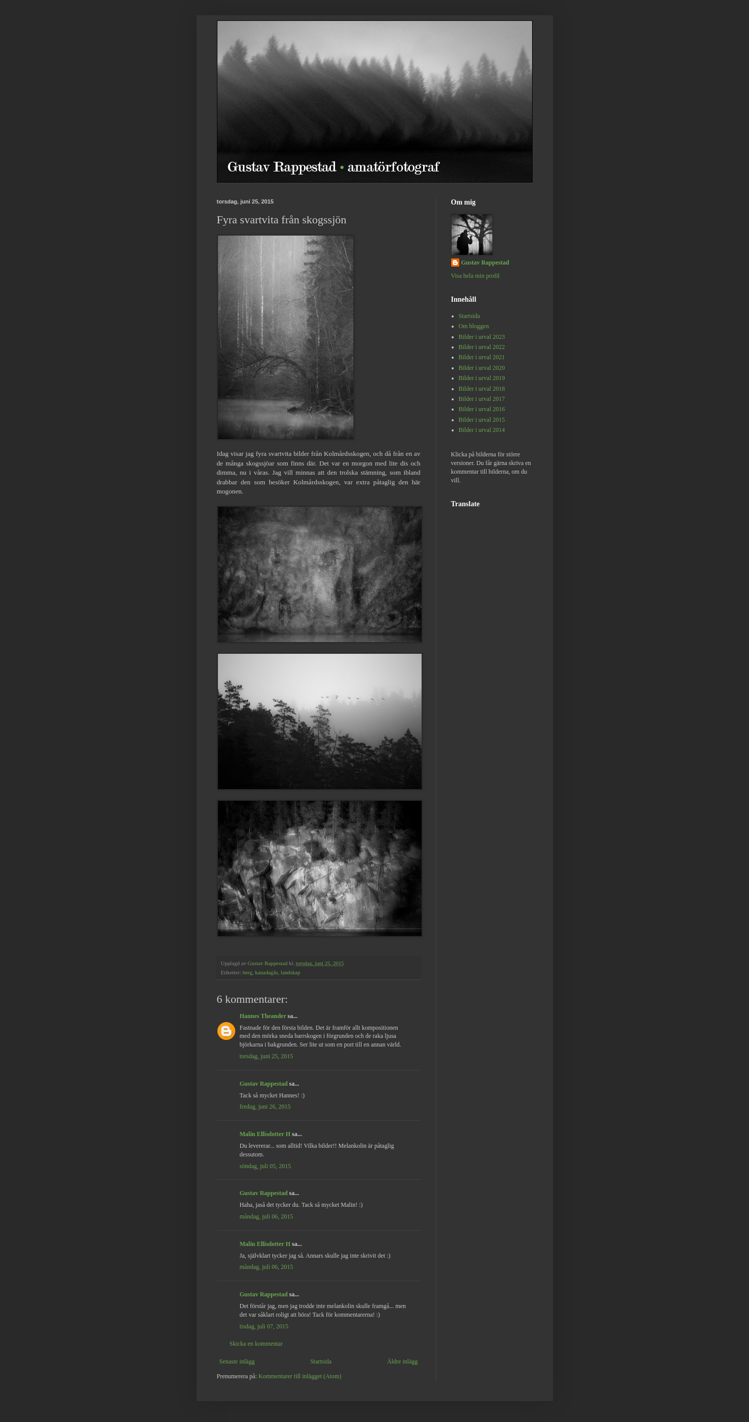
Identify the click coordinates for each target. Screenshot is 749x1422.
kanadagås (266, 972)
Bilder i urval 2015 (482, 419)
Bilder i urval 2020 (482, 367)
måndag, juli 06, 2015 (266, 1216)
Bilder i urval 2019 (482, 378)
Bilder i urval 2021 (482, 357)
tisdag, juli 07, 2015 (264, 1326)
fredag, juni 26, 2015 (265, 1106)
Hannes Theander (263, 1016)
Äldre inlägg (402, 1361)
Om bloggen (474, 326)
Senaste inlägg (237, 1361)
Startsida (320, 1361)
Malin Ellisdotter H (265, 1134)
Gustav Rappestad (264, 1083)
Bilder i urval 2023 (482, 336)
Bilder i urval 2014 (482, 429)
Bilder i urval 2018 (482, 388)
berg (247, 972)
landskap (290, 972)
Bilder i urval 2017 (482, 398)
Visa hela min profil (475, 275)
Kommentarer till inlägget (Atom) (299, 1376)
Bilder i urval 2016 (482, 409)
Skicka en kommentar (256, 1343)
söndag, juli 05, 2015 (265, 1166)
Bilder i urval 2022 (482, 347)
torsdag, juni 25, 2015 (266, 1056)
